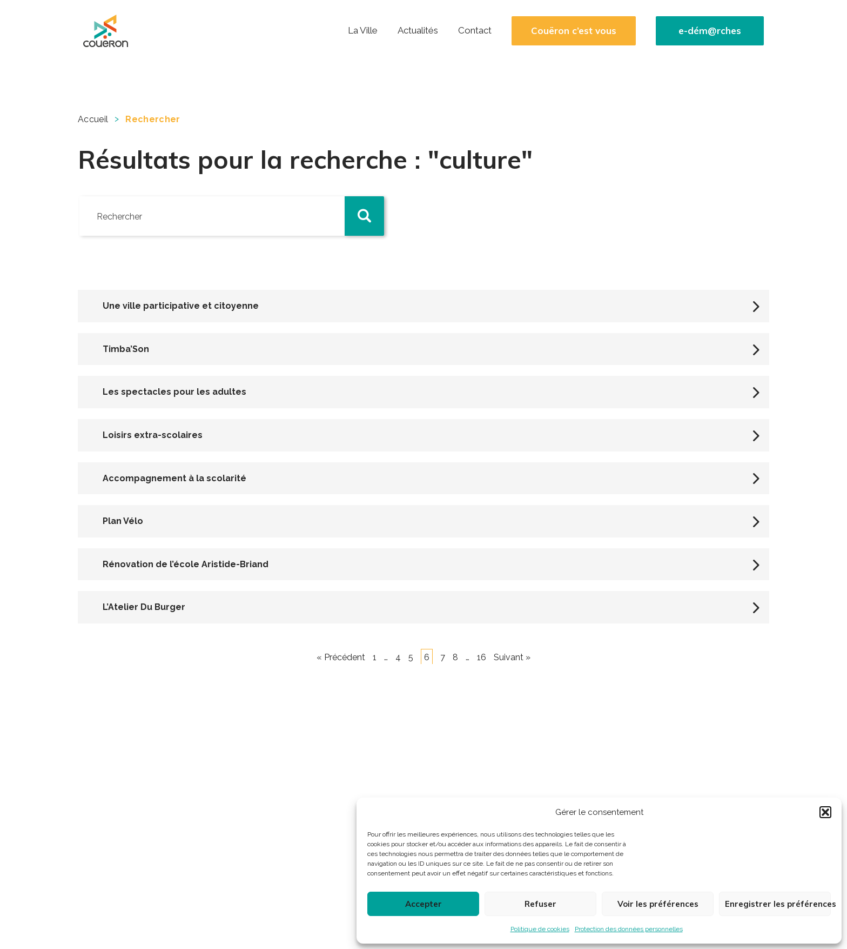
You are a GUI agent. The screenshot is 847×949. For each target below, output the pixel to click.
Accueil (93, 119)
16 (481, 657)
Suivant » (512, 657)
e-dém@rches (709, 30)
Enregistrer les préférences (778, 904)
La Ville (363, 30)
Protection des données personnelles (629, 929)
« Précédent (341, 657)
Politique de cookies (539, 929)
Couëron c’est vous (573, 30)
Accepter (423, 904)
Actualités (418, 30)
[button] (825, 812)
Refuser (540, 904)
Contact (475, 30)
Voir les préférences (657, 904)
